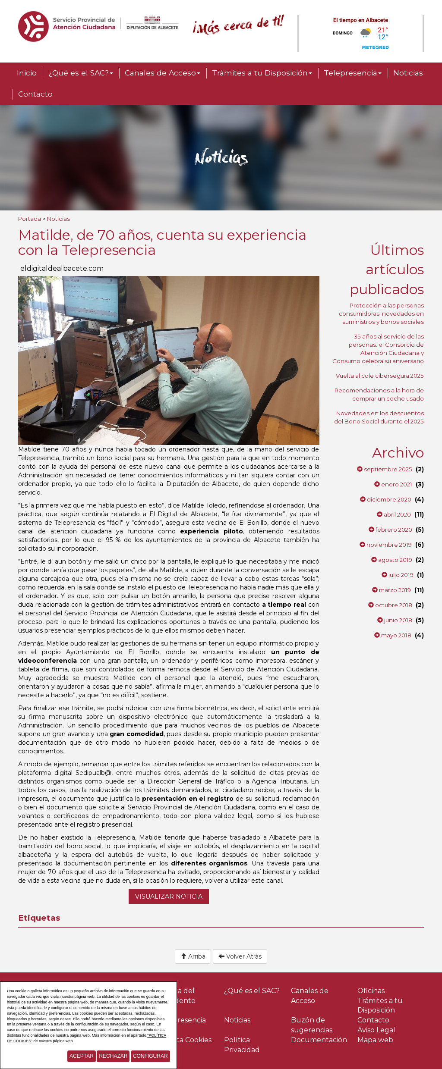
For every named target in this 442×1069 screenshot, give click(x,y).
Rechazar (113, 1056)
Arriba (192, 956)
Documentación (319, 1040)
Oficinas (371, 991)
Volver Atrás (240, 956)
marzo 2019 (391, 589)
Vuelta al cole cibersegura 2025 (380, 375)
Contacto (35, 93)
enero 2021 (393, 484)
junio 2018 (394, 620)
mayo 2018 (392, 635)
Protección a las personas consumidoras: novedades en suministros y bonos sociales (381, 313)
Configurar (150, 1056)
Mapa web (375, 1040)
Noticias (408, 72)
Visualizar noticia (168, 896)
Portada (29, 218)
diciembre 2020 (385, 499)
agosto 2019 (391, 559)
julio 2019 (398, 574)
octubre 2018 (390, 605)
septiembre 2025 (384, 469)
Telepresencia (353, 72)
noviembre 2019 (386, 544)
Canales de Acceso (162, 72)
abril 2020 (394, 514)
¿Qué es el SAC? (80, 72)
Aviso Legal (376, 1030)
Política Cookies (185, 1040)
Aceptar (81, 1056)
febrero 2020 (390, 529)
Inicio (27, 72)
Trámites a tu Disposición (262, 72)
